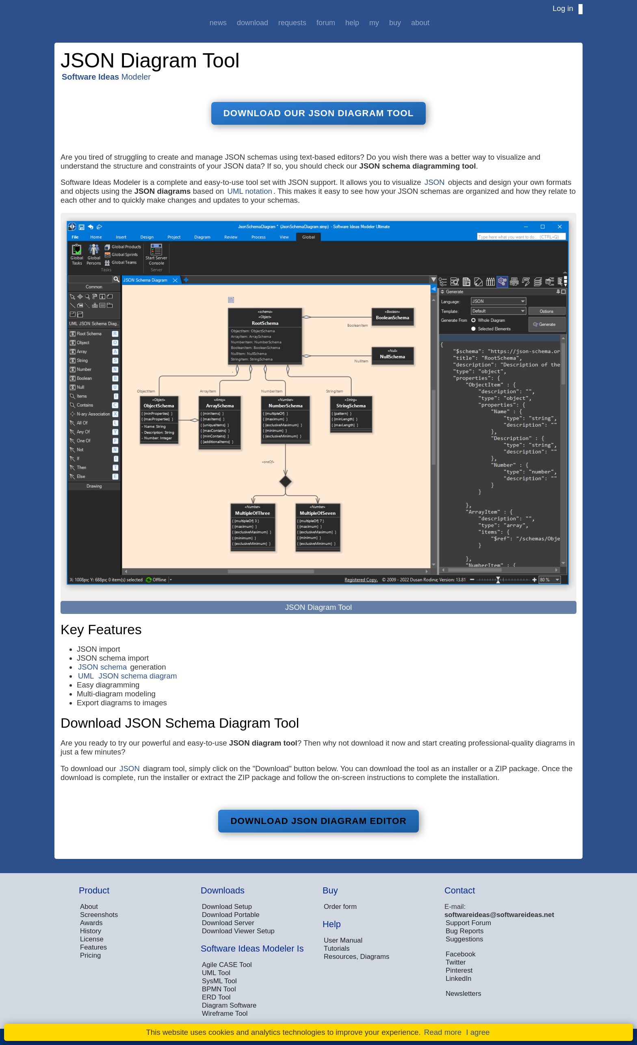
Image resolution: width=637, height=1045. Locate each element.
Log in (562, 8)
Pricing (90, 955)
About (420, 23)
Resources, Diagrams (356, 956)
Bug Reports (464, 931)
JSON (435, 182)
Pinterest (459, 970)
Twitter (456, 962)
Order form (340, 907)
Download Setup (227, 907)
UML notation (250, 191)
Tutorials (337, 948)
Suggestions (464, 939)
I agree (478, 1032)
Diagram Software (229, 1005)
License (92, 939)
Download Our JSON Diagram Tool (318, 113)
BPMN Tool (219, 989)
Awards (91, 923)
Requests (292, 23)
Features (93, 947)
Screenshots (99, 915)
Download (252, 23)
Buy (395, 23)
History (90, 931)
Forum (325, 23)
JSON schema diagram (138, 676)
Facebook (461, 954)
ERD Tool (216, 997)
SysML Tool (219, 981)
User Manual (343, 940)
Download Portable (231, 915)
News (218, 23)
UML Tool (216, 973)
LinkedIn (458, 978)
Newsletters (463, 993)
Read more (443, 1032)
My (374, 23)
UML (86, 676)
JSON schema (102, 667)
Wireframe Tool (225, 1013)
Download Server (228, 923)
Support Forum (468, 923)
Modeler (106, 76)
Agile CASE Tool (227, 965)
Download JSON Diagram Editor (318, 821)
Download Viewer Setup (238, 931)
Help (352, 23)
